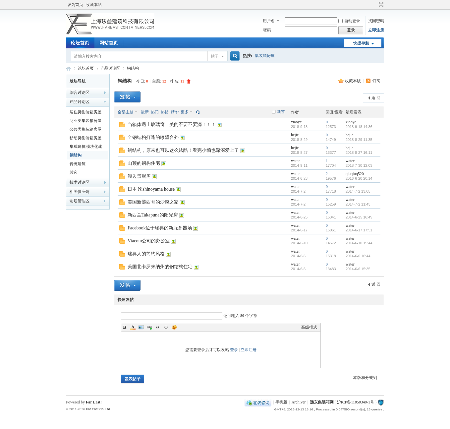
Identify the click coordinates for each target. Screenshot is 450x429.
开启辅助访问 (374, 5)
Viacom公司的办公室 (149, 240)
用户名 (269, 21)
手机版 (281, 402)
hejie (295, 135)
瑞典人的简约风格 (146, 253)
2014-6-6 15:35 (358, 269)
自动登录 (349, 21)
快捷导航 (361, 43)
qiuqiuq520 (355, 173)
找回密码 (376, 21)
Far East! (94, 402)
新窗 (281, 111)
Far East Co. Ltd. (98, 409)
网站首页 (108, 42)
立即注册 (376, 30)
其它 (74, 172)
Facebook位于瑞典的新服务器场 (160, 227)
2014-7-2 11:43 (358, 204)
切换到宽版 (380, 5)
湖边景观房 (139, 176)
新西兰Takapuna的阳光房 (153, 215)
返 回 (375, 97)
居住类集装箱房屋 (85, 112)
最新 (145, 112)
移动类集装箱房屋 (85, 138)
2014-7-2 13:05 (358, 191)
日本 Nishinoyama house (151, 189)
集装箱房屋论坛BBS (68, 68)
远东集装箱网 (322, 402)
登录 (234, 349)
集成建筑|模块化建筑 (86, 147)
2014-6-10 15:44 (359, 243)
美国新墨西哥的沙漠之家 (153, 202)
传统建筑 (77, 163)
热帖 (165, 112)
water (295, 160)
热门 (155, 112)
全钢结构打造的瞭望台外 (153, 137)
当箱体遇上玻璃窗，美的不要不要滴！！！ (172, 124)
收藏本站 (94, 4)
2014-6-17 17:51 (359, 230)
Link (149, 327)
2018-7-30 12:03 (359, 165)
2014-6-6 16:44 (358, 256)
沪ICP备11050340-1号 (355, 402)
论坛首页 (80, 42)
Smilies (174, 327)
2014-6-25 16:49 (359, 217)
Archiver (299, 402)
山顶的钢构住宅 (144, 163)
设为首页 (75, 4)
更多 (185, 112)
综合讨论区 (79, 92)
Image (141, 327)
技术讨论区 (79, 182)
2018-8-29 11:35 (359, 140)
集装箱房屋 (265, 55)
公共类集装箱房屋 (85, 129)
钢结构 (133, 68)
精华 (175, 112)
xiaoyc (296, 122)
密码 (267, 30)
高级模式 (309, 327)
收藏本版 (353, 81)
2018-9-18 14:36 (359, 127)
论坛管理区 (79, 201)
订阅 (376, 81)
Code (166, 327)
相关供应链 (79, 191)
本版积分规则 (365, 377)
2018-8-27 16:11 (359, 152)
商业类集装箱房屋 (85, 120)
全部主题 (126, 112)
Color (133, 327)
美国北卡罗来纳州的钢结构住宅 (160, 266)
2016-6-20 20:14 (359, 178)
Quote (157, 327)
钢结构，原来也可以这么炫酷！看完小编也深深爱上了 (183, 150)
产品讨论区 (110, 68)
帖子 (215, 56)
